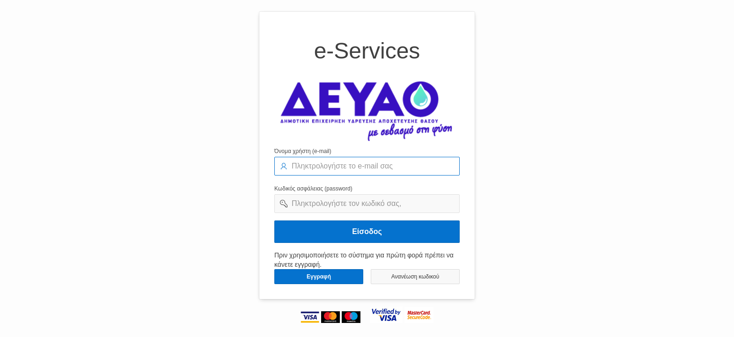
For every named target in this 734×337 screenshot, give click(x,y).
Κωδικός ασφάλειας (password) (313, 188)
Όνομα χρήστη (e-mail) (302, 151)
